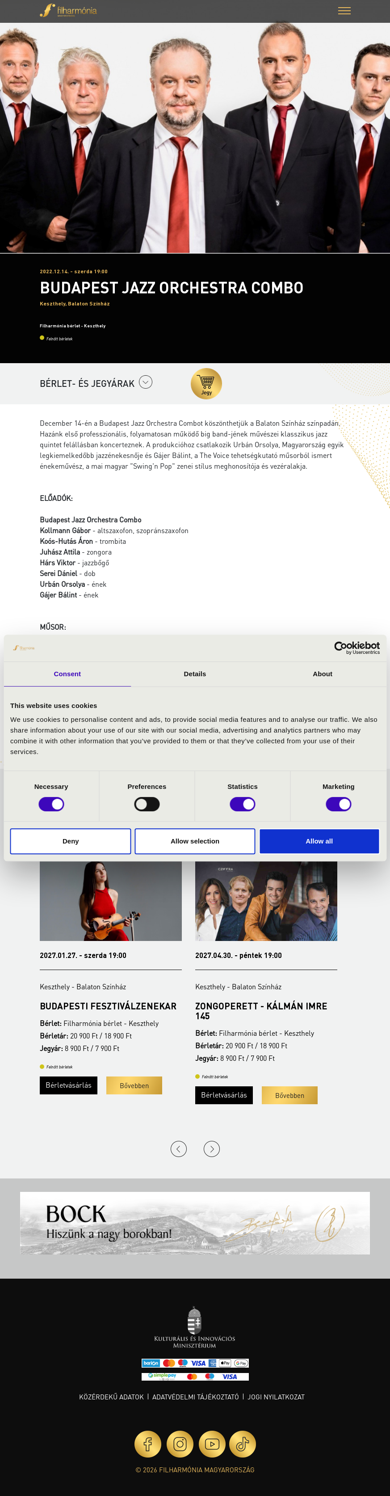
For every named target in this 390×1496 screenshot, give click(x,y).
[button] (344, 12)
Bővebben (134, 1085)
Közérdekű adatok (111, 1396)
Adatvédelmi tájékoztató (195, 1396)
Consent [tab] (67, 674)
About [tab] (322, 674)
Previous (179, 1149)
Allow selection (195, 841)
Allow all (319, 841)
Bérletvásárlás (69, 1084)
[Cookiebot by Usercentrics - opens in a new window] (341, 648)
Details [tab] (195, 674)
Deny (71, 841)
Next (212, 1149)
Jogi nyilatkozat (276, 1396)
